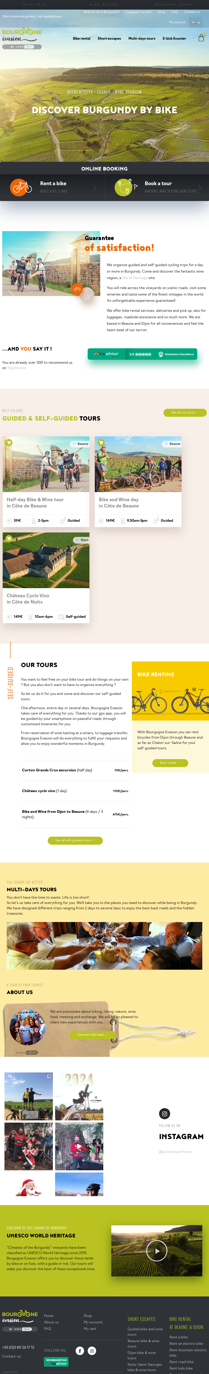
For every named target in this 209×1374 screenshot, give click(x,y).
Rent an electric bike (186, 1254)
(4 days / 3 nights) (62, 724)
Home (49, 1226)
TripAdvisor (16, 368)
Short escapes (109, 39)
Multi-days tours (141, 39)
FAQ (175, 12)
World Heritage (135, 278)
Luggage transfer (139, 12)
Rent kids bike (181, 1279)
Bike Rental (104, 5)
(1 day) (44, 701)
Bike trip (34, 5)
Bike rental (81, 39)
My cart (90, 1239)
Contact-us (11, 1267)
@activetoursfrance (175, 1062)
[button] (157, 1161)
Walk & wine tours (142, 1298)
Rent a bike (55, 187)
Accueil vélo (101, 1314)
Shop (161, 12)
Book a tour (172, 187)
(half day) (57, 680)
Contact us (192, 12)
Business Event (174, 5)
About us (51, 1232)
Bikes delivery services (188, 1292)
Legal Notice (10, 1282)
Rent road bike (182, 1272)
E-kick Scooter (174, 39)
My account (177, 22)
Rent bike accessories (187, 1285)
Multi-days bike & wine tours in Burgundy (142, 1330)
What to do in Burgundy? (101, 12)
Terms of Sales (11, 1287)
